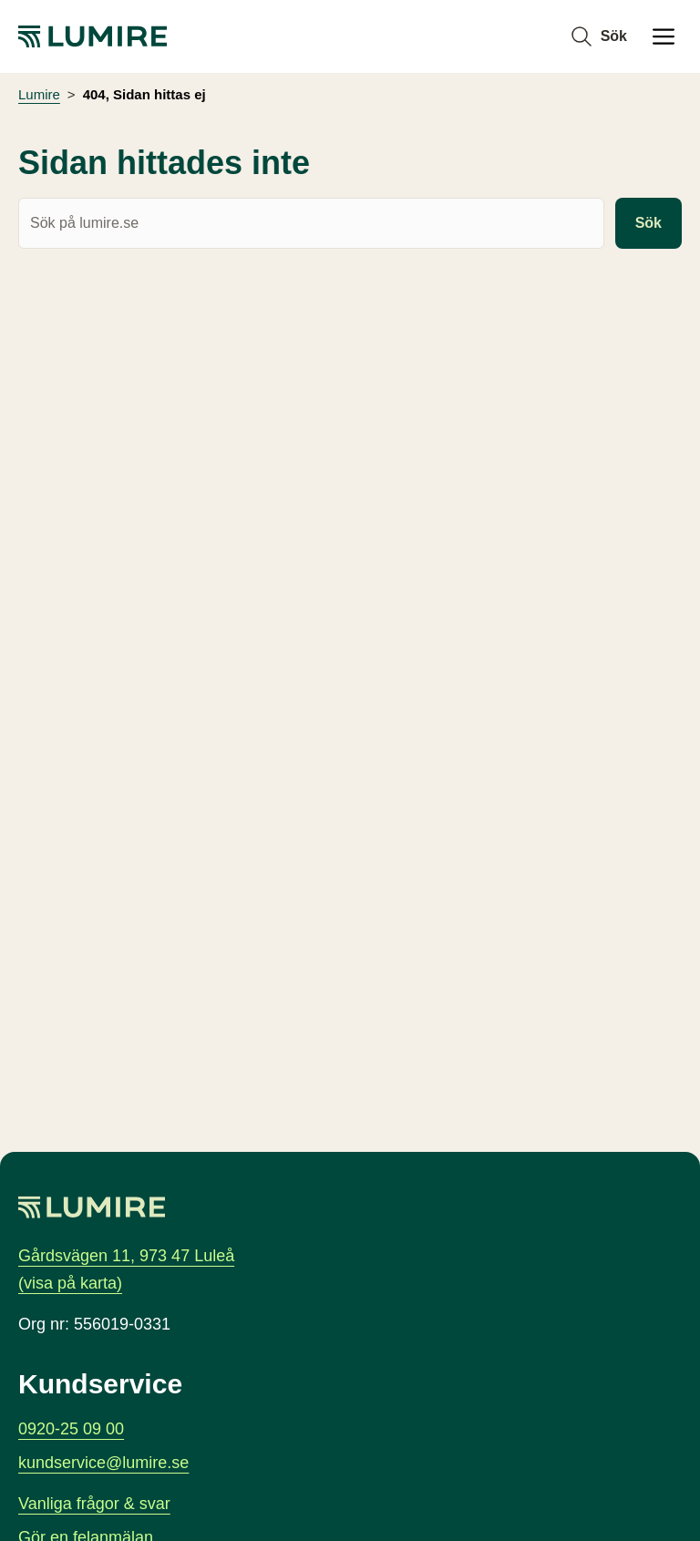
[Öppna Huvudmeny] (663, 36)
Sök (648, 223)
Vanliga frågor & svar (94, 1504)
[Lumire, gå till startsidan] (92, 36)
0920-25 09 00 (71, 1428)
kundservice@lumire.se (103, 1463)
